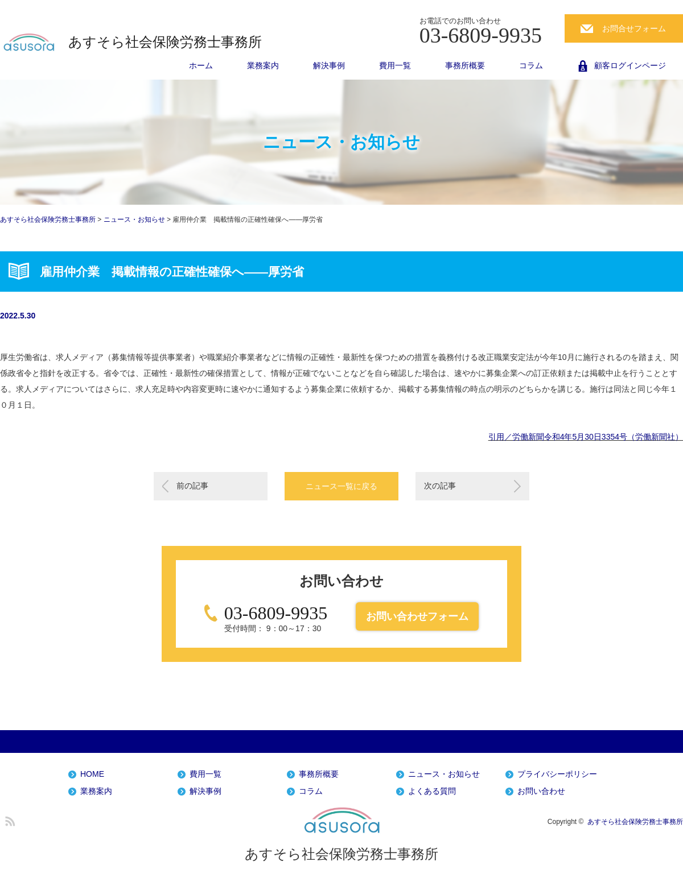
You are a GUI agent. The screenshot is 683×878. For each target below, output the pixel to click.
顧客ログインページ (630, 65)
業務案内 (263, 65)
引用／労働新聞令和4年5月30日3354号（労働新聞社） (585, 436)
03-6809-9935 (275, 613)
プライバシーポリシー (557, 774)
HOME (92, 774)
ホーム (201, 65)
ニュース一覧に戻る (341, 486)
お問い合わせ (541, 791)
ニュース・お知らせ (444, 774)
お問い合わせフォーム (417, 616)
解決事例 (329, 65)
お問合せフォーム (634, 28)
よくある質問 (432, 791)
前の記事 (192, 485)
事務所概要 (465, 65)
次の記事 (440, 485)
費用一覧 (395, 65)
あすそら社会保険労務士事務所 (165, 42)
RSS (8, 819)
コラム (531, 65)
